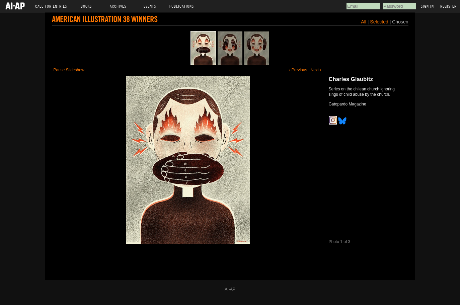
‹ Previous (298, 70)
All (363, 21)
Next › (315, 70)
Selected (379, 21)
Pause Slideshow (69, 70)
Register (448, 6)
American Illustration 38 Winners (104, 19)
